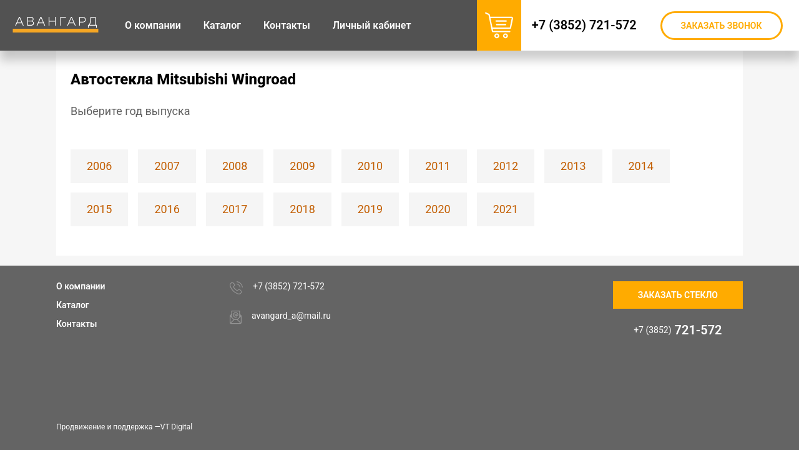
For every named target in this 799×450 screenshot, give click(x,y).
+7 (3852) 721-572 (590, 25)
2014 (641, 165)
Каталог (72, 305)
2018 (302, 209)
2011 (437, 165)
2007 (166, 165)
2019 (370, 209)
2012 (505, 165)
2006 (99, 165)
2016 (166, 209)
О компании (80, 286)
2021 (505, 209)
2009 (302, 165)
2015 (99, 209)
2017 (234, 209)
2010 (370, 165)
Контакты (76, 324)
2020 (437, 209)
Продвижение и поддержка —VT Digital (124, 426)
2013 (573, 165)
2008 (234, 165)
